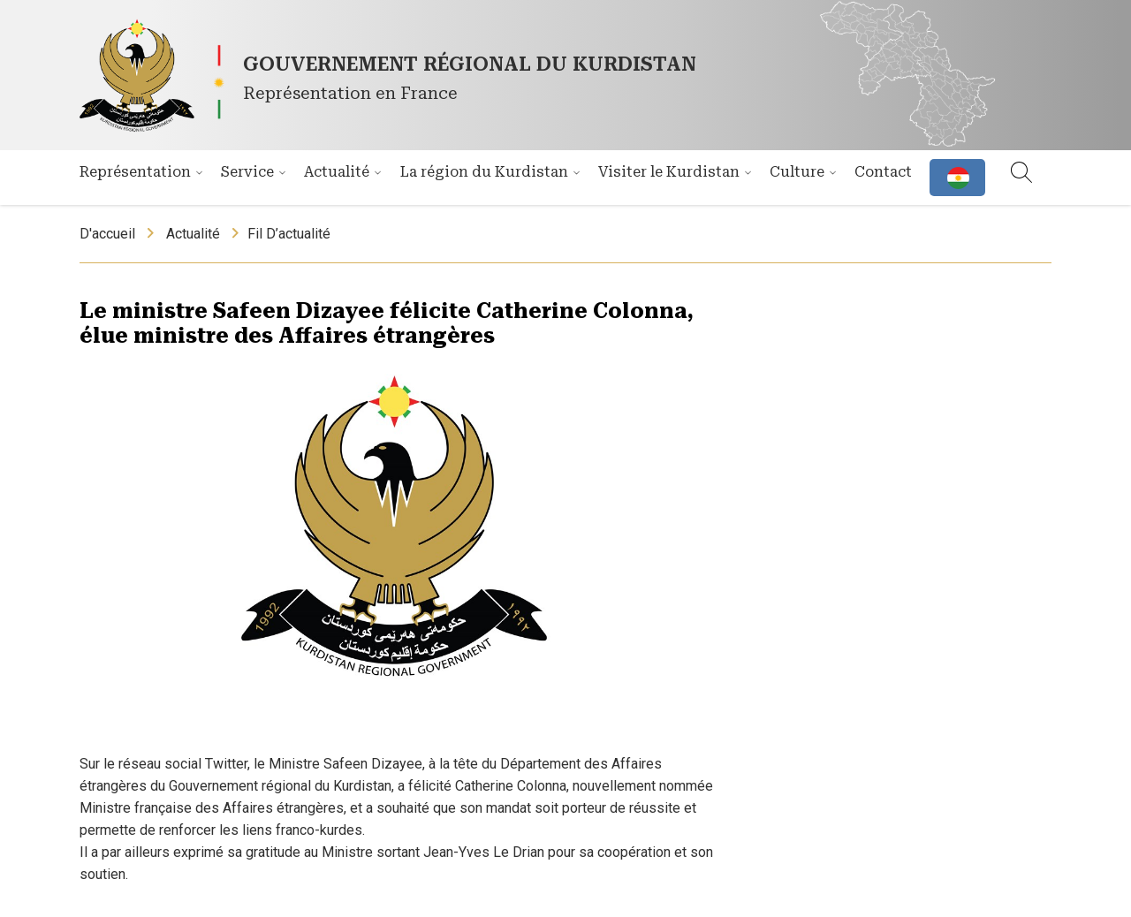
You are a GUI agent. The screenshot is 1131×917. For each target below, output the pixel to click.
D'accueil (107, 233)
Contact (883, 171)
